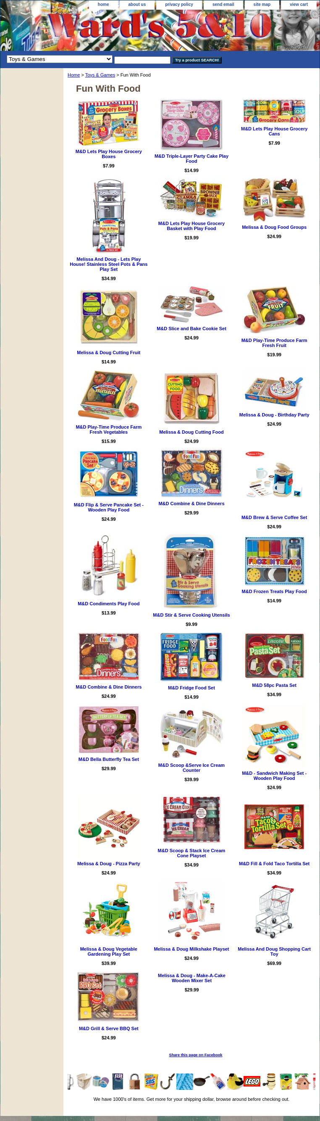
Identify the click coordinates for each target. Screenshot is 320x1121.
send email (223, 4)
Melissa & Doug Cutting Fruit (108, 352)
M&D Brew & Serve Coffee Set (274, 517)
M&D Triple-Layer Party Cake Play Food (191, 159)
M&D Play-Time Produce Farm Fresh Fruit (274, 343)
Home (74, 74)
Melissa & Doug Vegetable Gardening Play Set (108, 951)
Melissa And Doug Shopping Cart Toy (274, 951)
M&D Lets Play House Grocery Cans (274, 131)
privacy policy (179, 4)
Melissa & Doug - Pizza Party (108, 863)
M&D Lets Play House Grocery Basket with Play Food (191, 226)
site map (262, 4)
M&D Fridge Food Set (191, 687)
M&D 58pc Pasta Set (274, 685)
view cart (299, 4)
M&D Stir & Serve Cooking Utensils (191, 614)
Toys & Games (100, 74)
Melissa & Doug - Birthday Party (274, 414)
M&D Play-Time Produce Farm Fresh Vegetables (109, 429)
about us (137, 4)
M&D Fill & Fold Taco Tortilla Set (274, 863)
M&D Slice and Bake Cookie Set (191, 328)
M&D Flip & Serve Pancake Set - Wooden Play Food (109, 507)
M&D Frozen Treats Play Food (274, 591)
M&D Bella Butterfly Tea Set (109, 759)
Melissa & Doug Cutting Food (191, 432)
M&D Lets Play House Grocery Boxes (109, 154)
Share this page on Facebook (196, 1055)
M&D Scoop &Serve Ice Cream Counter (191, 768)
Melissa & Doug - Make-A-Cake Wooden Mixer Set (192, 978)
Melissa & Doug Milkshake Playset (191, 948)
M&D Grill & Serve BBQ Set (109, 1028)
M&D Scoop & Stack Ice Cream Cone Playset (192, 853)
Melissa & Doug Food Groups (274, 227)
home (103, 4)
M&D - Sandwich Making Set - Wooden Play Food (274, 776)
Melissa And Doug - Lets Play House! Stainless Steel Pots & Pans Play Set (108, 264)
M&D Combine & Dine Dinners (191, 503)
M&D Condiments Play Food (108, 603)
